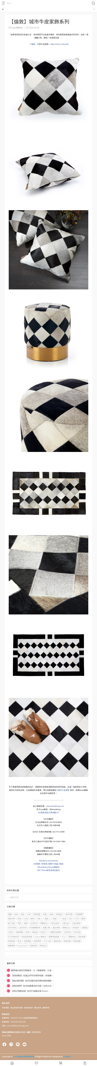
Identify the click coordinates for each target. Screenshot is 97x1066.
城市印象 (69, 914)
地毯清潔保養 (26, 936)
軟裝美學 (37, 941)
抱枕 (19, 918)
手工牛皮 (47, 941)
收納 (27, 932)
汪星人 (39, 918)
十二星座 (62, 918)
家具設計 (75, 927)
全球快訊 (34, 923)
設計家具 (23, 927)
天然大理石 (12, 927)
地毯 (16, 914)
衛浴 (19, 941)
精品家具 (57, 941)
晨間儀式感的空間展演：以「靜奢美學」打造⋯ (30, 970)
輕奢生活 (66, 927)
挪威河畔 (11, 918)
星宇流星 (11, 923)
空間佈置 (36, 914)
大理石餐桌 (76, 923)
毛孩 (26, 918)
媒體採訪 (43, 923)
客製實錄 (27, 941)
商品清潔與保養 (16, 1007)
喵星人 (47, 918)
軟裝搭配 (11, 941)
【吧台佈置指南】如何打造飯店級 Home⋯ (28, 991)
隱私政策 (37, 1007)
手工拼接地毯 (13, 936)
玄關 (51, 914)
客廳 (9, 914)
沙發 (28, 914)
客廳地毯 (71, 936)
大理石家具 (54, 923)
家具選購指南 (34, 927)
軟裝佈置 (76, 941)
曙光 (83, 918)
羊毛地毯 (76, 932)
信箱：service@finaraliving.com (15, 1025)
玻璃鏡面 (19, 932)
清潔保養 (81, 936)
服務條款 (45, 1007)
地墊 (22, 914)
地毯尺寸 (43, 932)
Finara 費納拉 (40, 936)
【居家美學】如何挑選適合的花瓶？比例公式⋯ (30, 985)
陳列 (19, 923)
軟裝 (45, 914)
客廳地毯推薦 (55, 932)
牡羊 (77, 918)
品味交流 (14, 897)
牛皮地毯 (67, 932)
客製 (54, 918)
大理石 (10, 932)
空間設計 (59, 914)
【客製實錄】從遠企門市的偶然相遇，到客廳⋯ (30, 975)
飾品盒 (35, 932)
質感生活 (43, 945)
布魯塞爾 (78, 914)
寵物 (32, 918)
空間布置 (67, 941)
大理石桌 (65, 923)
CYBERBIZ (67, 1056)
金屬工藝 (46, 927)
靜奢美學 (11, 945)
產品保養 (56, 927)
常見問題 (5, 1007)
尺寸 (64, 936)
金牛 (71, 918)
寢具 (26, 923)
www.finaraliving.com (55, 806)
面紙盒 (85, 927)
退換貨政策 (28, 1007)
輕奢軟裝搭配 (54, 936)
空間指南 (33, 945)
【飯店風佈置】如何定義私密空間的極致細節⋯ (30, 980)
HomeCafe (22, 945)
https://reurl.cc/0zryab (59, 44)
